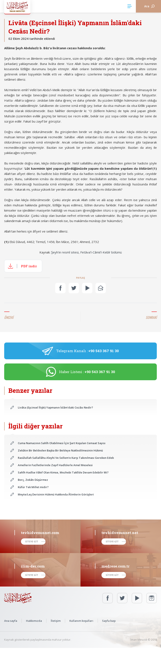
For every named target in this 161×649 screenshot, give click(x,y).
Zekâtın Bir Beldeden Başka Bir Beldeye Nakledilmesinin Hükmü (60, 450)
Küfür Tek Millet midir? (33, 487)
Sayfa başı (109, 621)
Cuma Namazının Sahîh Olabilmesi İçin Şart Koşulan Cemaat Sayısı (61, 443)
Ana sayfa (10, 621)
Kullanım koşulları (81, 621)
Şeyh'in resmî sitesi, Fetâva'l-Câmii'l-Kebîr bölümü (86, 252)
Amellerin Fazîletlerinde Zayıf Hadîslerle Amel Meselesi (55, 465)
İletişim (56, 621)
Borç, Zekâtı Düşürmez (33, 480)
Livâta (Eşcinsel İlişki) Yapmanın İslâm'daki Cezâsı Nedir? (55, 407)
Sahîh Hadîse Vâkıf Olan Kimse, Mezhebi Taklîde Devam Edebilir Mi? (63, 472)
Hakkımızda (34, 621)
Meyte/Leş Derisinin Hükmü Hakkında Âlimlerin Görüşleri (56, 494)
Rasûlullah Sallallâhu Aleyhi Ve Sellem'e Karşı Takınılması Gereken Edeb (66, 458)
